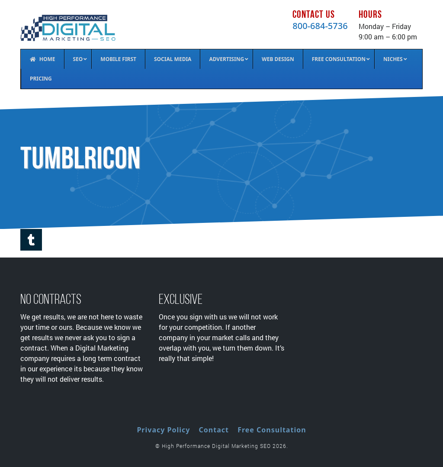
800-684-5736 (319, 26)
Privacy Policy (163, 430)
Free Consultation (272, 430)
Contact (214, 430)
